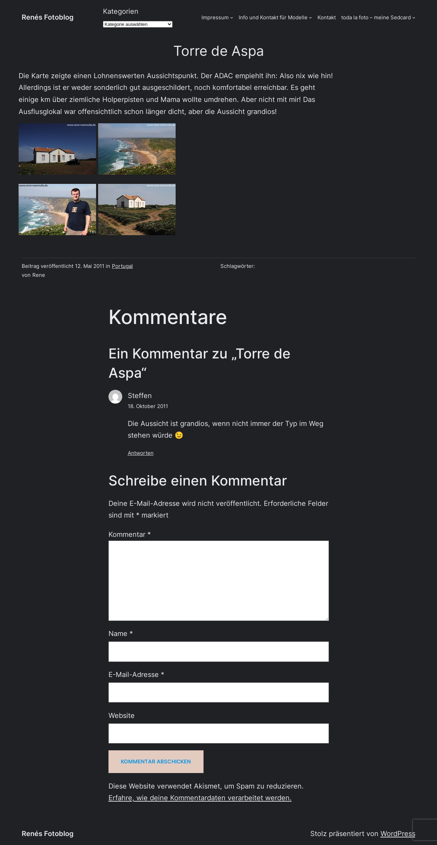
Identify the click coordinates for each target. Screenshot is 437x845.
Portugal (122, 266)
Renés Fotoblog (48, 17)
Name (120, 633)
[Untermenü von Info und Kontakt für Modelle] (310, 17)
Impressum (215, 17)
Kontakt (327, 17)
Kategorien (120, 11)
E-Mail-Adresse (136, 674)
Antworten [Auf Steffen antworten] (141, 453)
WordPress (398, 833)
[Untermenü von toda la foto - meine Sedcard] (413, 17)
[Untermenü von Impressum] (231, 17)
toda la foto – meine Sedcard (376, 17)
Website (121, 715)
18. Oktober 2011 (148, 406)
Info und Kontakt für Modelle (273, 17)
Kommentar (129, 534)
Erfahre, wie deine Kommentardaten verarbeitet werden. (200, 797)
